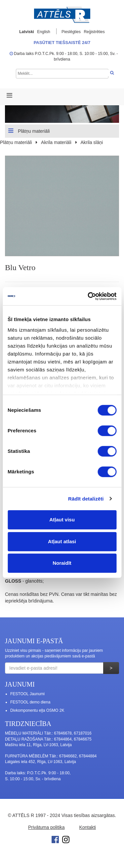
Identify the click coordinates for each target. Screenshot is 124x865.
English (43, 31)
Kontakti (87, 827)
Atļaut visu (62, 519)
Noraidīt (62, 563)
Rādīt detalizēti (85, 499)
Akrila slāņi (91, 142)
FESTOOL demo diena (30, 702)
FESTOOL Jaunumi (27, 694)
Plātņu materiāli (29, 131)
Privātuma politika (46, 827)
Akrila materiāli (56, 142)
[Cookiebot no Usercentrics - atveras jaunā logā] (88, 296)
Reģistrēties (94, 31)
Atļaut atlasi (62, 541)
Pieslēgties (72, 31)
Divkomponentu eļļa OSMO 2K (37, 710)
